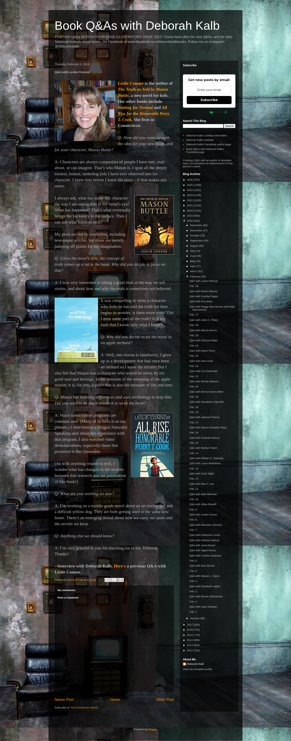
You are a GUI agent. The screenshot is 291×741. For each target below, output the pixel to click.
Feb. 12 (193, 478)
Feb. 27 (193, 314)
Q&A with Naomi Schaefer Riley (207, 427)
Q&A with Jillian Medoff (202, 504)
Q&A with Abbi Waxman (203, 494)
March (194, 271)
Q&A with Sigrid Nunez (202, 550)
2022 (190, 200)
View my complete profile (197, 669)
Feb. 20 (193, 386)
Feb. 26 (193, 325)
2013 (190, 645)
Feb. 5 (193, 570)
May (193, 261)
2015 (190, 635)
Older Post (165, 700)
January (195, 618)
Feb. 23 (193, 355)
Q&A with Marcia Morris (203, 330)
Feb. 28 (193, 286)
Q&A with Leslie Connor (203, 514)
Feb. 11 (193, 488)
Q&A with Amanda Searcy (204, 437)
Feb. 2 (193, 601)
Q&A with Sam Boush (201, 565)
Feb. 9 (193, 509)
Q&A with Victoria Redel (203, 340)
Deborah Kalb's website (200, 139)
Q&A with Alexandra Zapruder (206, 401)
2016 (190, 629)
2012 (190, 650)
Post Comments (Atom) (84, 707)
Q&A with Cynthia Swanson (205, 555)
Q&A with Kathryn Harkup (204, 540)
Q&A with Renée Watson (203, 381)
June (193, 255)
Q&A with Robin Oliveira (203, 291)
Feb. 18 (193, 407)
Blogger (152, 729)
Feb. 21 (193, 376)
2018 (190, 220)
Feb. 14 (193, 453)
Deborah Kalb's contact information (206, 135)
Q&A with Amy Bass (201, 301)
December (196, 225)
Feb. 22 (193, 366)
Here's (120, 566)
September (197, 240)
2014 (190, 640)
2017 (190, 624)
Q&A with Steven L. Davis (204, 576)
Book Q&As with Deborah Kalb (137, 25)
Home (115, 700)
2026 (190, 179)
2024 (190, 190)
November (196, 230)
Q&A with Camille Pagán (203, 296)
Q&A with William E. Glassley (206, 458)
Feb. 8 (193, 519)
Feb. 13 (193, 468)
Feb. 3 (193, 591)
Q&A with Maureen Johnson (205, 524)
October (195, 235)
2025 (190, 185)
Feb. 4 (193, 581)
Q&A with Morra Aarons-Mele (206, 391)
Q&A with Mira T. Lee (201, 483)
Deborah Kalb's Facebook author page (208, 144)
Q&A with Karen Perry (202, 350)
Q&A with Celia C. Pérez (203, 319)
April (193, 266)
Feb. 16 (193, 432)
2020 (190, 210)
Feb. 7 (193, 529)
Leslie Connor (131, 83)
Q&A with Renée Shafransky (205, 596)
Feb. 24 (193, 345)
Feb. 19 (193, 396)
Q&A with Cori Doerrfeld (203, 371)
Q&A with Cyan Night (201, 473)
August (194, 245)
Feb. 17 (193, 422)
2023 (190, 195)
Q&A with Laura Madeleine (204, 463)
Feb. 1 (193, 611)
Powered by (209, 112)
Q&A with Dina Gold (201, 361)
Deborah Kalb (195, 663)
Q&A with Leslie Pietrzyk (203, 280)
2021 (190, 205)
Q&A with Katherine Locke (204, 535)
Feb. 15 (193, 442)
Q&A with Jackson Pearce (204, 417)
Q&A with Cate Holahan (203, 606)
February (195, 276)
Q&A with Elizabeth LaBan (204, 586)
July (193, 250)
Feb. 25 (193, 335)
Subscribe (209, 100)
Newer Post (64, 700)
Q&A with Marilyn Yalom (203, 447)
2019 (190, 215)
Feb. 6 (193, 560)
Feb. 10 (193, 499)
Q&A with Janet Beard (202, 545)
